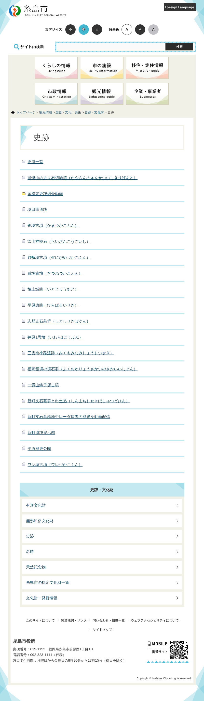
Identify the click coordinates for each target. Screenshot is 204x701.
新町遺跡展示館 (41, 433)
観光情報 (45, 112)
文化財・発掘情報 (41, 598)
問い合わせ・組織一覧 (109, 620)
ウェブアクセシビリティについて (155, 620)
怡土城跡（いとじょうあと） (53, 289)
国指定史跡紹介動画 (45, 194)
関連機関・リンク (74, 620)
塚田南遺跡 (37, 209)
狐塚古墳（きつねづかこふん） (54, 273)
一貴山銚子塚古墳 (43, 385)
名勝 (30, 551)
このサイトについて (40, 620)
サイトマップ (102, 629)
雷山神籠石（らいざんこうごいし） (58, 241)
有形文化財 (36, 505)
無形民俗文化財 (40, 521)
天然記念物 (36, 567)
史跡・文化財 (94, 112)
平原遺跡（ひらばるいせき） (53, 305)
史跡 (30, 536)
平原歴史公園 (39, 449)
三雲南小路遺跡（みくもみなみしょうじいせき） (70, 353)
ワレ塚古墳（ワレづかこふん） (54, 465)
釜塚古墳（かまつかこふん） (53, 225)
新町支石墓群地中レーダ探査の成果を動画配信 (68, 417)
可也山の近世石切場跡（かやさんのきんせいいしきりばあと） (82, 178)
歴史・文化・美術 (68, 112)
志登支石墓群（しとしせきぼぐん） (58, 321)
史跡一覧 (35, 162)
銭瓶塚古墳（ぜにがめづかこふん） (58, 257)
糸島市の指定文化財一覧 (47, 582)
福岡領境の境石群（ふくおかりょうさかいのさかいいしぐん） (82, 369)
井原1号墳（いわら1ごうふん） (55, 337)
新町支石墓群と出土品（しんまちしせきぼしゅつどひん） (78, 401)
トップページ (26, 112)
